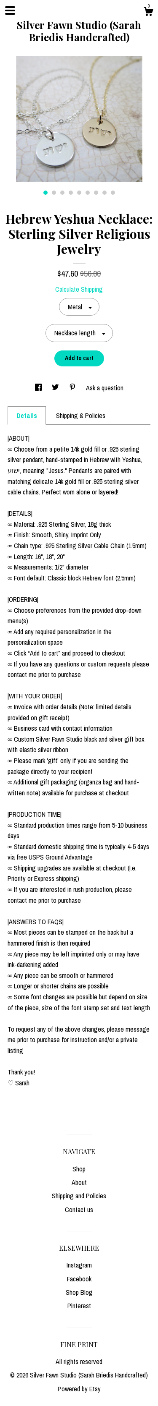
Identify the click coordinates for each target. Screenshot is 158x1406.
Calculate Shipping (79, 289)
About (79, 1182)
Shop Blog (79, 1292)
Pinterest (79, 1305)
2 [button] (54, 193)
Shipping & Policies (80, 415)
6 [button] (88, 193)
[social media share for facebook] (39, 387)
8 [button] (104, 193)
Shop (79, 1168)
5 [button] (79, 193)
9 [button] (113, 193)
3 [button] (62, 193)
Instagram (79, 1265)
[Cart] (148, 12)
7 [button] (96, 193)
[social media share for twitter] (56, 387)
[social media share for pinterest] (73, 387)
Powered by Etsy (79, 1388)
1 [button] (45, 193)
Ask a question (104, 387)
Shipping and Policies (79, 1195)
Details (26, 415)
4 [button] (71, 193)
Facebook (79, 1278)
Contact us (79, 1209)
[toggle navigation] (10, 10)
